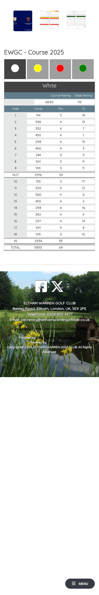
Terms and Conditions (49, 329)
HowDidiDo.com (58, 342)
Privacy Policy (21, 329)
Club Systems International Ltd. (58, 338)
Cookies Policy (78, 329)
